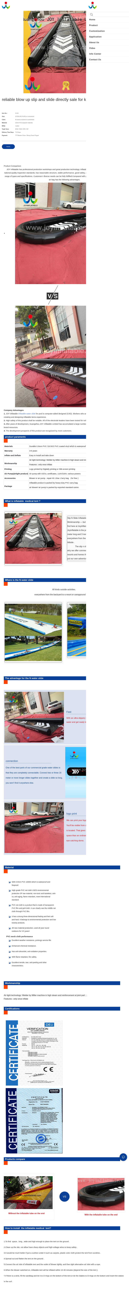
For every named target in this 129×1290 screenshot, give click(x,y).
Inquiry (8, 146)
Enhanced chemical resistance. (24, 946)
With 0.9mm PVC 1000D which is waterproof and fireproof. (31, 883)
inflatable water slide (26, 414)
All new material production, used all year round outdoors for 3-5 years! (30, 929)
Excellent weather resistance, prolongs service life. (31, 940)
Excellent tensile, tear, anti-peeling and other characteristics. (29, 964)
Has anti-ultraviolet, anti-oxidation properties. (29, 951)
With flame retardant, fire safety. (24, 957)
